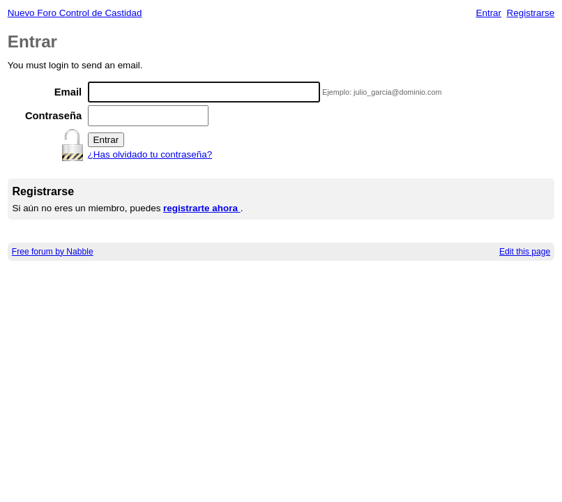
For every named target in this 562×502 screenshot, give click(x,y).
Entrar (488, 13)
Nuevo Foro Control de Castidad (75, 13)
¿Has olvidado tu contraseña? (150, 154)
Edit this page (524, 252)
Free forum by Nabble (52, 252)
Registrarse (531, 13)
